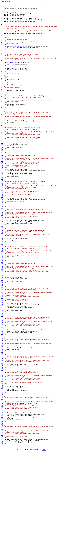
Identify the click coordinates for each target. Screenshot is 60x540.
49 (1, 86)
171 (2, 289)
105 (2, 179)
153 (2, 259)
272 (2, 456)
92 (1, 157)
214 (2, 360)
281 (2, 471)
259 (2, 435)
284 (2, 476)
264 (2, 443)
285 (2, 478)
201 (2, 338)
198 (2, 333)
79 (1, 136)
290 (2, 486)
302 (2, 506)
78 (1, 134)
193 (2, 325)
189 (2, 318)
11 (1, 23)
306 (2, 513)
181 (2, 305)
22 (1, 41)
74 (1, 128)
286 (2, 480)
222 (2, 373)
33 (1, 59)
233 (2, 392)
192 (2, 323)
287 (2, 481)
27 (1, 49)
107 (2, 182)
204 (2, 343)
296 (2, 496)
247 (2, 415)
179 (2, 302)
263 (2, 441)
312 (2, 523)
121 (2, 206)
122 (2, 207)
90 (1, 154)
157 (2, 265)
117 (2, 199)
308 (2, 516)
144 (2, 244)
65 (1, 113)
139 (2, 235)
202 (2, 340)
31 (1, 56)
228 (2, 383)
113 (2, 192)
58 (1, 101)
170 (2, 287)
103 (2, 176)
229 (2, 385)
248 (2, 416)
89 (1, 152)
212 (2, 357)
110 (2, 187)
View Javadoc (5, 1)
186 (2, 314)
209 (2, 352)
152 (2, 257)
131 (2, 222)
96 (1, 164)
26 (1, 48)
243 (2, 408)
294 (2, 493)
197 (2, 332)
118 (2, 201)
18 (1, 35)
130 (2, 221)
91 (1, 156)
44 (1, 78)
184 (2, 310)
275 (2, 461)
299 (2, 501)
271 (2, 455)
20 (1, 38)
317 (2, 531)
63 (1, 109)
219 (2, 368)
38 (1, 68)
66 (1, 114)
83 (1, 142)
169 (2, 285)
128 (2, 217)
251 (2, 421)
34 (1, 61)
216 (2, 363)
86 (1, 147)
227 (2, 382)
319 (2, 534)
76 (1, 131)
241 (2, 405)
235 (2, 395)
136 (2, 230)
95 (1, 162)
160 (2, 270)
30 (1, 54)
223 (2, 375)
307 (2, 514)
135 (2, 229)
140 (2, 237)
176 (2, 297)
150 (2, 254)
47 (1, 83)
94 (1, 161)
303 (2, 508)
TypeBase (22, 40)
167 (2, 282)
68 (1, 118)
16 (1, 31)
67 (1, 116)
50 (1, 88)
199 (2, 335)
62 (1, 108)
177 (2, 299)
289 (2, 485)
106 (2, 181)
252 (2, 423)
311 (2, 521)
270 (2, 453)
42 (1, 74)
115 (2, 196)
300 (2, 503)
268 (2, 450)
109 (2, 186)
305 (2, 511)
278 (2, 466)
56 (1, 98)
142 (2, 240)
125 (2, 212)
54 (1, 94)
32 (1, 58)
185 (2, 312)
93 (1, 159)
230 (2, 387)
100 (2, 171)
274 (2, 460)
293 (2, 491)
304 (2, 509)
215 (2, 362)
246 (2, 413)
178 (2, 300)
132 (2, 224)
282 (2, 473)
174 (2, 294)
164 (2, 277)
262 (2, 440)
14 (1, 28)
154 (2, 260)
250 (2, 420)
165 (2, 279)
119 (2, 202)
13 (1, 26)
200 (2, 337)
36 (1, 64)
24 (1, 44)
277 (2, 465)
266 (2, 446)
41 (1, 73)
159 (2, 269)
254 (2, 426)
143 (2, 242)
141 (2, 239)
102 (2, 174)
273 (2, 458)
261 (2, 438)
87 (1, 149)
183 (2, 309)
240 (2, 403)
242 (2, 407)
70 (1, 121)
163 (2, 275)
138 (2, 234)
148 (2, 250)
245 (2, 411)
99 (1, 169)
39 (1, 69)
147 (2, 249)
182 (2, 307)
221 (2, 372)
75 (1, 129)
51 (1, 89)
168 (2, 284)
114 (2, 194)
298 (2, 500)
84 (1, 144)
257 (2, 431)
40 (1, 71)
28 (1, 51)
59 (1, 103)
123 (2, 209)
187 (2, 315)
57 (1, 99)
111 (2, 189)
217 (2, 365)
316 (2, 529)
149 (2, 252)
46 (1, 81)
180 (2, 304)
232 (2, 390)
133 (2, 225)
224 (2, 377)
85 (1, 146)
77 (1, 133)
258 (2, 433)
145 (2, 245)
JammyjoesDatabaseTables (18, 54)
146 (2, 247)
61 (1, 106)
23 (1, 43)
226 (2, 380)
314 (2, 526)
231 (2, 388)
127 (2, 216)
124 (2, 211)
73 (1, 126)
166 (2, 280)
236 (2, 397)
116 (2, 197)
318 (2, 533)
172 (2, 290)
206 (2, 347)
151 (2, 255)
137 (2, 232)
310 (2, 519)
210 (2, 353)
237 (2, 398)
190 (2, 320)
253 (2, 425)
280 (2, 470)
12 (1, 25)
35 (1, 63)
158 (2, 267)
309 (2, 518)
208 (2, 350)
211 (2, 355)
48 (1, 84)
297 (2, 498)
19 (1, 36)
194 (2, 327)
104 (2, 177)
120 (2, 204)
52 (1, 91)
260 (2, 436)
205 (2, 345)
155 (2, 262)
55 (1, 96)
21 (1, 40)
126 (2, 214)
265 (2, 445)
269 (2, 451)
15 (1, 30)
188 (2, 317)
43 (1, 76)
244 (2, 410)
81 (1, 139)
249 (2, 418)
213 (2, 358)
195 (2, 328)
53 (1, 93)
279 (2, 468)
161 (2, 272)
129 (2, 219)
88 (1, 151)
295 (2, 495)
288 (2, 483)
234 (2, 393)
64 (1, 111)
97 (1, 166)
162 (2, 274)
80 (1, 137)
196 (2, 330)
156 (2, 264)
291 (2, 488)
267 (2, 448)
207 (2, 348)
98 (1, 167)
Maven (44, 538)
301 (2, 504)
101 (2, 172)
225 (2, 378)
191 (2, 322)
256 (2, 430)
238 (2, 400)
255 (2, 428)
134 (2, 227)
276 (2, 463)
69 (1, 119)
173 (2, 292)
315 (2, 528)
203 (2, 342)
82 (1, 141)
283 (2, 475)
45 (1, 79)
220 (2, 370)
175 (2, 295)
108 (2, 184)
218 (2, 367)
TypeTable (13, 74)
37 (1, 66)
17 (1, 33)
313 (2, 524)
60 (1, 104)
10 (1, 21)
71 (1, 123)
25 (1, 46)
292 (2, 490)
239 (2, 402)
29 (1, 53)
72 (1, 124)
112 (2, 191)
